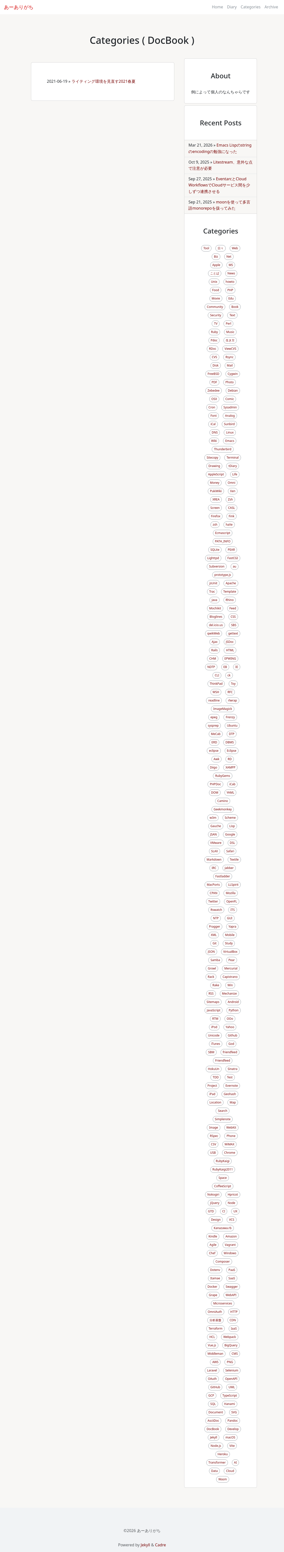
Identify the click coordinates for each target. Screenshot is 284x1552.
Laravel (212, 1370)
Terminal (232, 457)
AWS (215, 1362)
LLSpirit (233, 885)
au (234, 566)
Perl (228, 323)
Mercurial (230, 968)
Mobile (229, 935)
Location (215, 1102)
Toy (233, 684)
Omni (231, 483)
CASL (231, 508)
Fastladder (222, 876)
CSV (213, 1144)
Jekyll (213, 1437)
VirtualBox (230, 952)
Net (228, 256)
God (231, 1044)
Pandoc (232, 1420)
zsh (215, 524)
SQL (213, 1404)
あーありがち (18, 7)
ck (228, 675)
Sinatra (233, 1069)
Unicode (213, 1035)
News (231, 273)
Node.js (215, 1446)
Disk (216, 365)
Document (216, 1412)
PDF (214, 382)
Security (215, 315)
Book (235, 307)
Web (235, 248)
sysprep (213, 725)
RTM (215, 1019)
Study (229, 943)
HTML (230, 650)
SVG (234, 1412)
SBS (233, 625)
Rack (211, 977)
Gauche (215, 826)
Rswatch (216, 910)
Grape (213, 1295)
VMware (216, 843)
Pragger (214, 926)
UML (231, 1387)
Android (233, 1002)
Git (214, 943)
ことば (214, 273)
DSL (232, 843)
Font (213, 416)
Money (214, 483)
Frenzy (230, 717)
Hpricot (233, 1194)
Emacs (229, 441)
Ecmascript (222, 533)
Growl (212, 968)
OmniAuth (215, 1312)
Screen (215, 508)
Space (223, 1178)
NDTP (211, 667)
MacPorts (213, 885)
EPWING (230, 658)
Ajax (215, 642)
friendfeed (230, 1052)
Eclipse (232, 751)
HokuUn (213, 1069)
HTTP (234, 1312)
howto (230, 282)
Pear (231, 960)
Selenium (231, 1370)
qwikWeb (213, 633)
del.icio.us (216, 625)
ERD (214, 742)
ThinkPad (216, 684)
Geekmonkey (223, 809)
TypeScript (230, 1395)
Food (215, 290)
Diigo (213, 767)
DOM (214, 792)
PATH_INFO (222, 541)
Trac (212, 591)
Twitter (213, 901)
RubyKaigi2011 (222, 1169)
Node (231, 1203)
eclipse (214, 751)
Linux (230, 432)
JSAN (213, 834)
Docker (212, 1287)
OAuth (212, 1379)
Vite (232, 1446)
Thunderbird (222, 449)
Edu (231, 298)
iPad (212, 1094)
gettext (233, 633)
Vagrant (230, 1245)
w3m (212, 818)
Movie (216, 298)
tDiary (232, 466)
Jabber (229, 868)
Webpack (229, 1337)
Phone (230, 1136)
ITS (232, 910)
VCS (231, 1220)
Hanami (229, 1404)
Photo (229, 382)
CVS (214, 357)
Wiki (214, 441)
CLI (217, 675)
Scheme (230, 818)
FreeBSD (213, 374)
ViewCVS (230, 349)
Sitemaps (213, 1002)
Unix (214, 282)
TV (215, 323)
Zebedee (214, 390)
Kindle (213, 1236)
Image (213, 1127)
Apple (216, 265)
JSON (211, 952)
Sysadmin (230, 407)
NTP (216, 918)
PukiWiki (216, 491)
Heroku (223, 1454)
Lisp (232, 826)
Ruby (214, 332)
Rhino (230, 600)
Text (232, 315)
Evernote (231, 1086)
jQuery (214, 1203)
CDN (233, 1320)
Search (222, 1111)
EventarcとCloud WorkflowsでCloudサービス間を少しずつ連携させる (219, 185)
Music (230, 332)
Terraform (216, 1328)
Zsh (230, 499)
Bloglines (215, 617)
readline (214, 700)
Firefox (215, 516)
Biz (216, 256)
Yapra (232, 926)
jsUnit (213, 583)
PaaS (231, 1270)
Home (217, 7)
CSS (233, 617)
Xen (232, 491)
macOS (230, 1437)
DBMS (229, 742)
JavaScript (213, 1010)
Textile (234, 859)
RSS (211, 993)
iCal (213, 424)
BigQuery (231, 1345)
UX (235, 1211)
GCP (211, 1395)
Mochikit (215, 608)
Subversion (216, 566)
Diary (232, 7)
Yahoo (230, 1027)
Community (215, 307)
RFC (230, 692)
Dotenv (215, 1270)
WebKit (231, 1127)
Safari (230, 851)
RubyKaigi (223, 1161)
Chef (212, 1253)
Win (230, 985)
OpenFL (231, 901)
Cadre (160, 1545)
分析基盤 (215, 1320)
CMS (235, 1354)
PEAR (231, 550)
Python (234, 1010)
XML (214, 935)
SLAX (214, 851)
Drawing (214, 466)
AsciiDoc (213, 1420)
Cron (212, 407)
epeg (213, 717)
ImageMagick (222, 709)
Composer (222, 1261)
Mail (230, 365)
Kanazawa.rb (222, 1228)
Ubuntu (232, 725)
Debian (233, 390)
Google (230, 834)
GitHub (215, 1387)
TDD (216, 1077)
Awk (217, 759)
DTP (231, 734)
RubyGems (222, 776)
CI (223, 1211)
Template (229, 591)
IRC (214, 868)
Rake (215, 985)
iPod (214, 1027)
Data (214, 1471)
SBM (211, 1052)
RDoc (212, 349)
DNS (215, 432)
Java (214, 600)
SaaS (231, 1278)
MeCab (216, 734)
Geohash (230, 1094)
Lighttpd (213, 558)
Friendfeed (222, 1060)
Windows (230, 1253)
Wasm (222, 1479)
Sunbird (229, 424)
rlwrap (232, 700)
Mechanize (229, 993)
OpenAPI (231, 1379)
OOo (230, 1019)
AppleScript (216, 474)
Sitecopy (212, 457)
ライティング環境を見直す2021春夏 (104, 81)
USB (213, 1153)
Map (233, 1102)
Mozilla (231, 893)
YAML (230, 792)
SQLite (214, 550)
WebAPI (231, 1295)
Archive (271, 7)
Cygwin (233, 374)
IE (236, 667)
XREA (216, 499)
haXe (229, 524)
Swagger (232, 1287)
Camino (222, 801)
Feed (232, 608)
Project (212, 1086)
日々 (221, 248)
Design (216, 1220)
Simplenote (223, 1119)
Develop (233, 1429)
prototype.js (222, 575)
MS (231, 265)
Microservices (222, 1303)
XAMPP (230, 767)
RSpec (214, 1136)
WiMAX (229, 1144)
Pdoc (214, 340)
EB (225, 667)
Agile (212, 1245)
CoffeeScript (222, 1186)
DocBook (213, 1429)
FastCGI (232, 558)
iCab (232, 784)
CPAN (213, 893)
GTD (211, 1211)
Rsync (229, 357)
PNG (230, 1362)
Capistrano (230, 977)
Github (232, 1035)
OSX (214, 399)
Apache (231, 583)
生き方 (230, 340)
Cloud (230, 1471)
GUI (229, 918)
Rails (214, 650)
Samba (215, 960)
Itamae (215, 1278)
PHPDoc (215, 784)
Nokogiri (213, 1194)
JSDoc (230, 642)
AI (235, 1462)
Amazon (231, 1236)
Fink (231, 516)
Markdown (214, 859)
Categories (251, 7)
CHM (212, 658)
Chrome (229, 1153)
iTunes (215, 1044)
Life (234, 474)
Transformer (217, 1462)
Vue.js (212, 1345)
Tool (206, 248)
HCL (212, 1337)
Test (230, 1077)
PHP (230, 290)
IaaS (234, 1328)
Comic (229, 399)
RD (230, 759)
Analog (230, 416)
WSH (216, 692)
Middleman (215, 1354)
